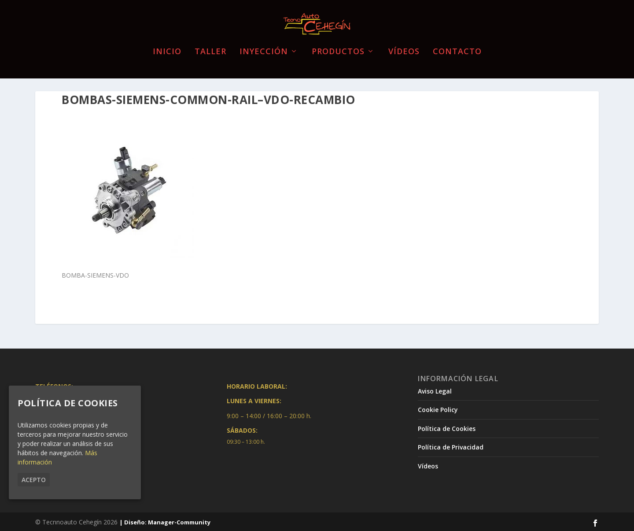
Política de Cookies (447, 427)
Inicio (167, 46)
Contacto (457, 46)
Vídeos (404, 46)
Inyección (264, 46)
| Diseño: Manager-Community (164, 521)
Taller (210, 46)
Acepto (34, 479)
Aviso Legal (435, 390)
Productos (338, 46)
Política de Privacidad (450, 446)
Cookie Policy (438, 409)
